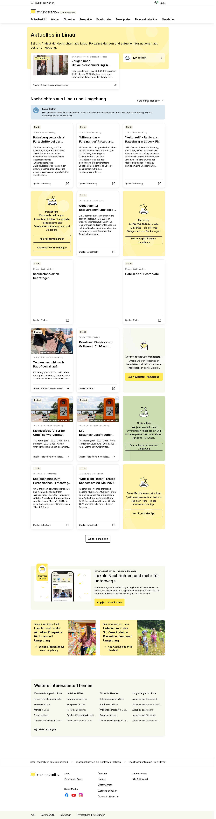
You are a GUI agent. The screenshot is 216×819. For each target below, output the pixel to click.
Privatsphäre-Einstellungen (90, 814)
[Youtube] (73, 795)
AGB (33, 814)
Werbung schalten (107, 790)
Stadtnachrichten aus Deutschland (49, 761)
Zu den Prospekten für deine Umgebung (49, 648)
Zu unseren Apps (73, 779)
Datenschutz (47, 814)
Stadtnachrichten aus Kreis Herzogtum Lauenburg (153, 762)
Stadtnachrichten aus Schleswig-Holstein (95, 762)
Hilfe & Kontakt (140, 779)
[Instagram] (80, 795)
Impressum (65, 814)
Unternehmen (105, 784)
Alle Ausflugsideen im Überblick (117, 648)
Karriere (102, 779)
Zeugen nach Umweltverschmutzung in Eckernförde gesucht (90, 65)
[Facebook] (66, 795)
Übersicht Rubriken (108, 796)
